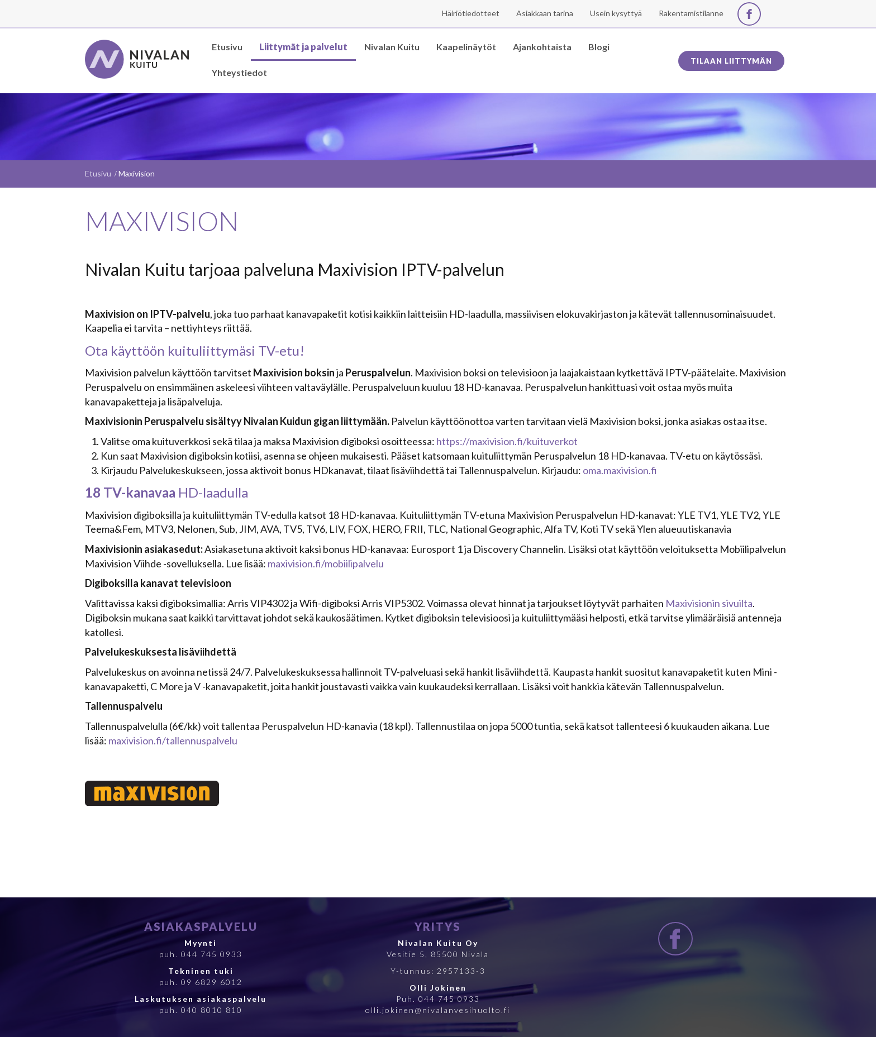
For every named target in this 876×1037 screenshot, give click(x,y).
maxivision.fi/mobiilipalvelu (326, 563)
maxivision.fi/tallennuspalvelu (172, 740)
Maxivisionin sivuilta (709, 603)
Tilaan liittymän (731, 60)
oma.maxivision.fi (620, 470)
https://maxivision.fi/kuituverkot (507, 441)
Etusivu (98, 173)
